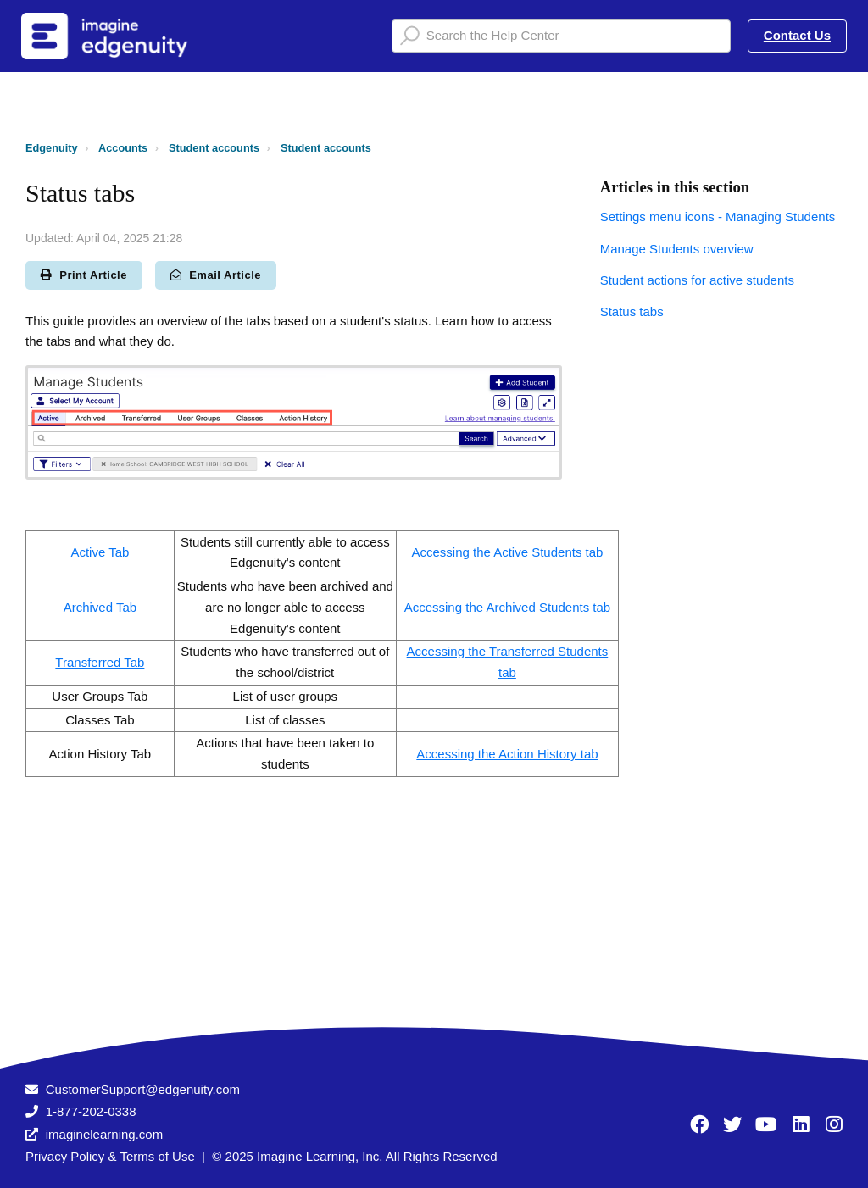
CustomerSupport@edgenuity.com (143, 1089)
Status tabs (632, 311)
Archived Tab (100, 607)
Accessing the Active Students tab (507, 552)
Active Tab (99, 552)
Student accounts (214, 148)
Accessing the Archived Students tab (507, 607)
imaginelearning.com (104, 1134)
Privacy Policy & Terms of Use (110, 1156)
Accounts (122, 148)
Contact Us (797, 35)
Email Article (215, 275)
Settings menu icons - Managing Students (718, 216)
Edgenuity (51, 148)
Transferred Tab (99, 662)
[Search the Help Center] (561, 36)
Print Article (84, 275)
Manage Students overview (677, 248)
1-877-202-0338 (91, 1111)
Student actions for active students (697, 280)
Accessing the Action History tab (507, 754)
